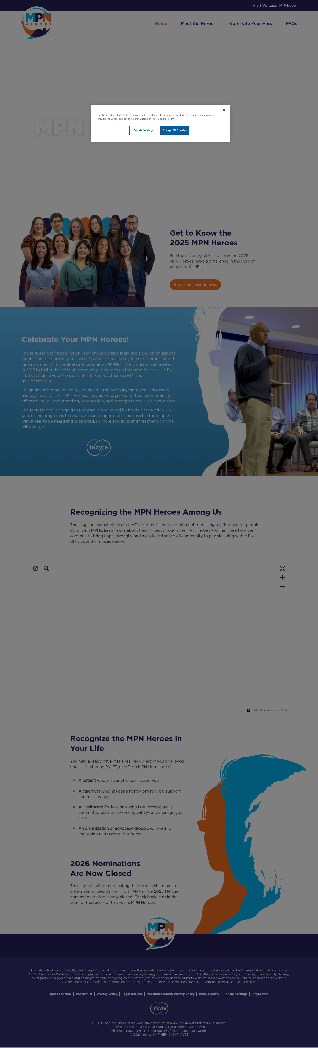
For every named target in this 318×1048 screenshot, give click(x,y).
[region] (160, 123)
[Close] (224, 110)
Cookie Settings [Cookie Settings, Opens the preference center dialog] (144, 130)
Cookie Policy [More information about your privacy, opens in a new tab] (166, 118)
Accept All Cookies (175, 130)
